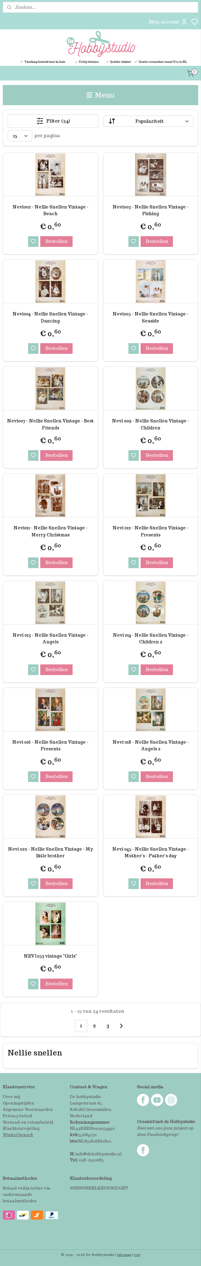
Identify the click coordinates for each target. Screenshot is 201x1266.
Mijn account (168, 22)
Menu (101, 95)
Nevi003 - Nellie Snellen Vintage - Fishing (150, 210)
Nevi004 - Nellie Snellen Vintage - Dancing (50, 317)
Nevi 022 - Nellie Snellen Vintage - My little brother (50, 852)
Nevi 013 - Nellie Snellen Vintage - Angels (50, 638)
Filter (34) (53, 121)
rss (137, 1255)
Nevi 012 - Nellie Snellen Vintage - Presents (150, 531)
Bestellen (56, 241)
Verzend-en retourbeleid (28, 1122)
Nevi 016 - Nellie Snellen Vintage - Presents (50, 745)
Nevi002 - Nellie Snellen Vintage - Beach (50, 210)
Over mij (11, 1096)
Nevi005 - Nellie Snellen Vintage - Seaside (150, 317)
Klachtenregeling (21, 1128)
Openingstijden (18, 1103)
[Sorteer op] (148, 121)
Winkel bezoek (18, 1134)
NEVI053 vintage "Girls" (50, 956)
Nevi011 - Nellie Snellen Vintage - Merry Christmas (50, 531)
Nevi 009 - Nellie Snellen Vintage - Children (150, 424)
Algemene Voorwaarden (28, 1109)
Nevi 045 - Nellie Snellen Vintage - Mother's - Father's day (150, 852)
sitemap (124, 1255)
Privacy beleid (17, 1115)
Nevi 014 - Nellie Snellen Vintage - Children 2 (150, 638)
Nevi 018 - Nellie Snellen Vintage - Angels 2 (151, 745)
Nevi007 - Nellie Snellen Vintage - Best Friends (50, 424)
